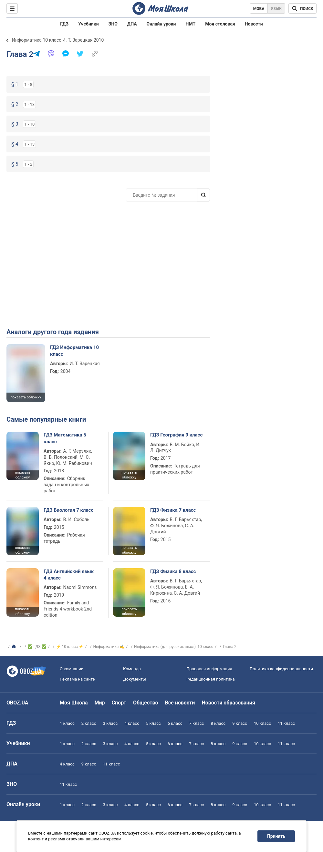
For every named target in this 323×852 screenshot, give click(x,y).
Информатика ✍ (108, 646)
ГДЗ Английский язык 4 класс (69, 575)
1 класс (67, 723)
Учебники (88, 23)
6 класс (175, 723)
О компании (71, 668)
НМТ (191, 23)
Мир (100, 703)
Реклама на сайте (77, 679)
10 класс (262, 723)
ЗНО (113, 23)
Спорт (119, 703)
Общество (145, 703)
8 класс (218, 723)
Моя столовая (220, 23)
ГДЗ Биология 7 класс (68, 510)
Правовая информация (209, 668)
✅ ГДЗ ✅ (37, 646)
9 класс (239, 723)
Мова (259, 8)
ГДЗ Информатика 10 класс (74, 350)
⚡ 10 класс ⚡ (70, 646)
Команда (132, 668)
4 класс (131, 723)
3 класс (110, 723)
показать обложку (26, 397)
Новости (254, 23)
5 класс (153, 723)
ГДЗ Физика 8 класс (173, 571)
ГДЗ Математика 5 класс (65, 438)
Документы (134, 679)
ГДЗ (64, 23)
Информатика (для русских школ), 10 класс (173, 646)
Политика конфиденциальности (281, 668)
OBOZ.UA (17, 703)
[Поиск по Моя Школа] (302, 8)
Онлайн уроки (161, 23)
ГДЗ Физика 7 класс (173, 510)
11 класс (286, 723)
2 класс (88, 723)
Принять (276, 836)
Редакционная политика (210, 679)
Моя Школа (74, 703)
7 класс (196, 723)
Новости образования (228, 703)
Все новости (180, 703)
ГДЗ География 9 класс (176, 435)
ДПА (132, 23)
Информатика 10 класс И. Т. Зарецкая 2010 (58, 40)
